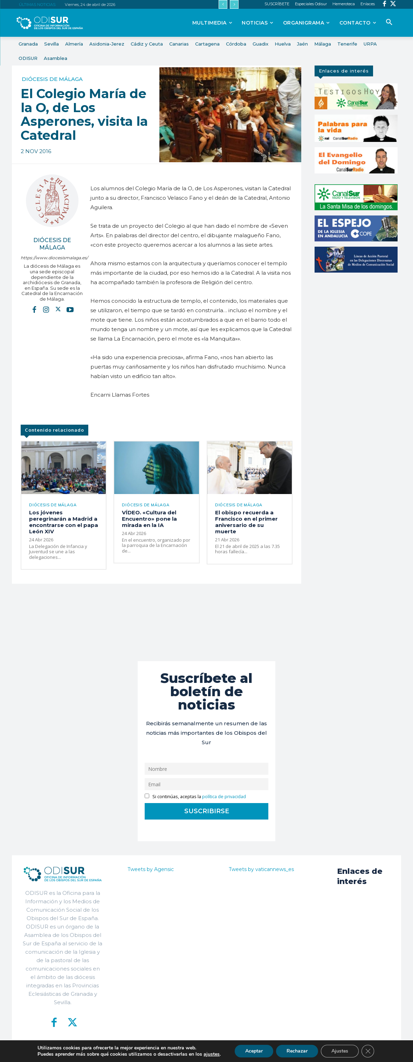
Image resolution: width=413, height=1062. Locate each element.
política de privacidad (224, 797)
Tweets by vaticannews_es (261, 869)
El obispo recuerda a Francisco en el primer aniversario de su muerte (246, 522)
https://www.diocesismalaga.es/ (52, 257)
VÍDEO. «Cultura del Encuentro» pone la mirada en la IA (149, 518)
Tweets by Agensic (151, 869)
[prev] (223, 4)
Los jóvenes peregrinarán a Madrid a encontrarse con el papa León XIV (63, 522)
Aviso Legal (290, 1051)
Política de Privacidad (245, 1051)
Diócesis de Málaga (52, 79)
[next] (234, 4)
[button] (389, 22)
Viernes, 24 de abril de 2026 (90, 4)
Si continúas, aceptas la (195, 797)
